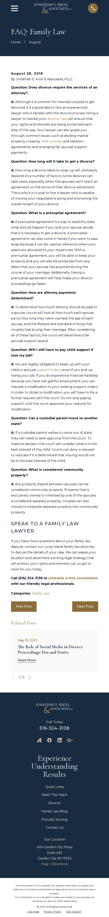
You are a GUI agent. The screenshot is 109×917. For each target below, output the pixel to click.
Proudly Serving (54, 819)
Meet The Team (54, 795)
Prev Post (24, 606)
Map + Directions (54, 864)
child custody (51, 141)
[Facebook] (49, 740)
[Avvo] (39, 740)
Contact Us (54, 827)
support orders (49, 370)
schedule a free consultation (73, 578)
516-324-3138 (54, 728)
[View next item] (30, 677)
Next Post (85, 606)
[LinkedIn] (59, 740)
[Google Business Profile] (70, 740)
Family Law (40, 593)
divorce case (57, 119)
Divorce (54, 803)
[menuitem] (33, 911)
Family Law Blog (55, 811)
